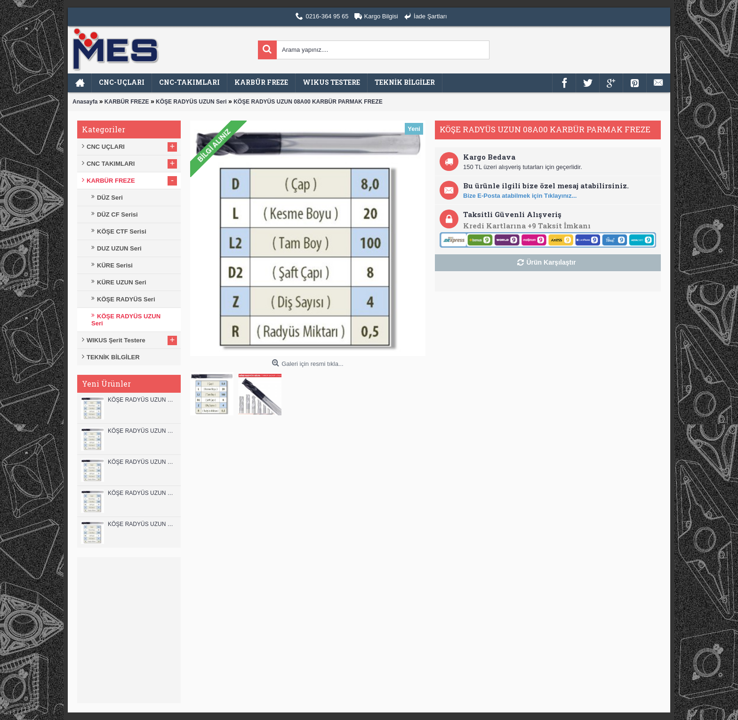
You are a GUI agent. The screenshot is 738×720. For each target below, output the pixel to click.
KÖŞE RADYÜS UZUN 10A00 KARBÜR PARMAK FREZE (142, 493)
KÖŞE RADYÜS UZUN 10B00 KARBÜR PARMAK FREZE (142, 462)
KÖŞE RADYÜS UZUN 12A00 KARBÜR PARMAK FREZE (142, 431)
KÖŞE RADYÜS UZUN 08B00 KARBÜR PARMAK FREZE (142, 524)
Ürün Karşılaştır (551, 262)
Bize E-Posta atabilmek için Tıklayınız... (520, 195)
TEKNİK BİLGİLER (113, 357)
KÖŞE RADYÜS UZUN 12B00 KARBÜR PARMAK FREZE (142, 399)
